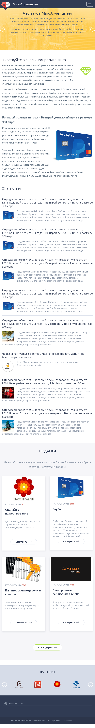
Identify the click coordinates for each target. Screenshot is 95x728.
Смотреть (21, 541)
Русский (13, 703)
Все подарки (45, 647)
